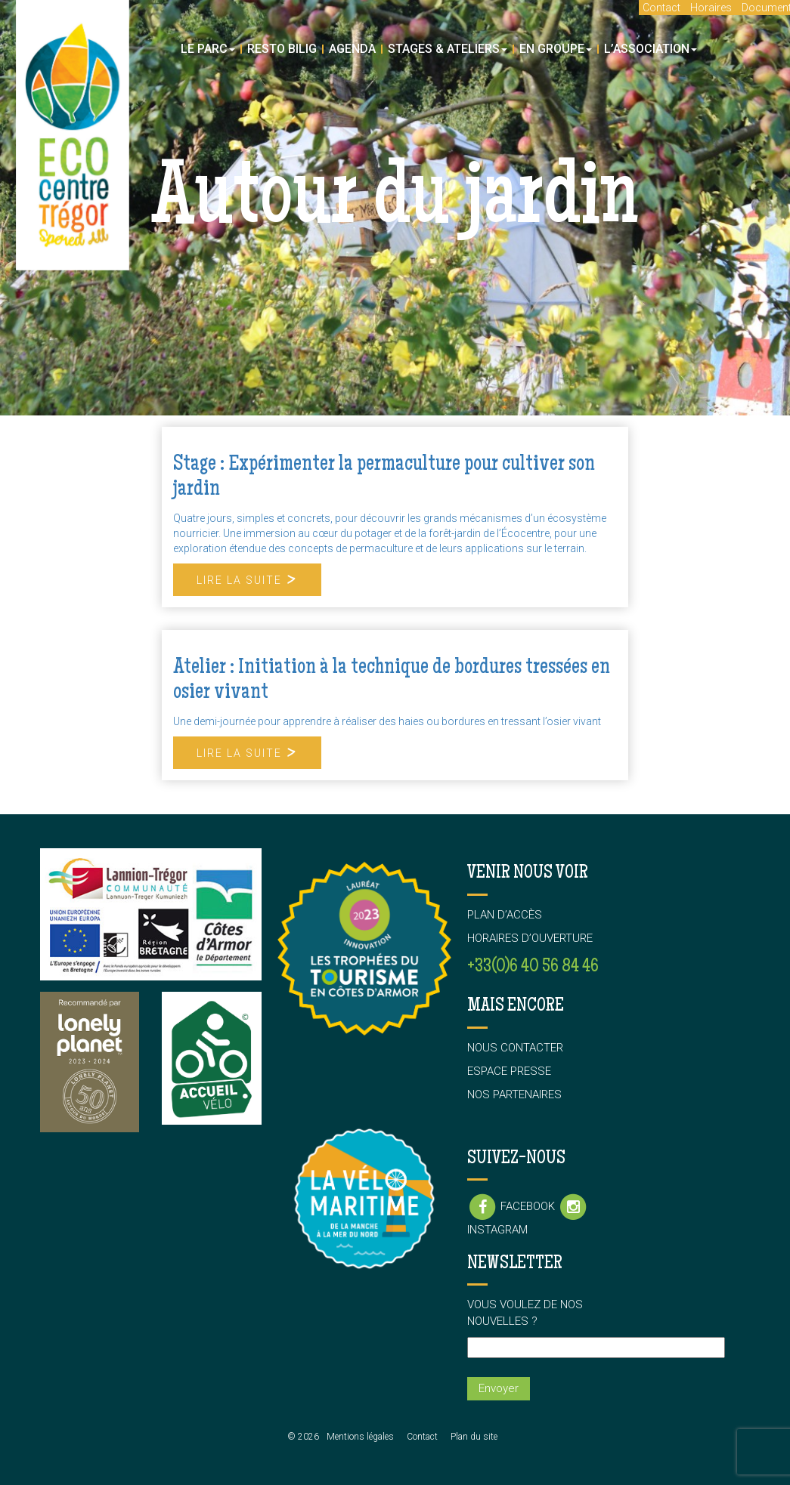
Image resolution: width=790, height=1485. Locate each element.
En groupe (555, 49)
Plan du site (474, 1436)
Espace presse (509, 1071)
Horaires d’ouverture (530, 938)
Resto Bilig (282, 49)
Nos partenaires (514, 1094)
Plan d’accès (504, 915)
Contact (661, 8)
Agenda (352, 49)
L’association (650, 49)
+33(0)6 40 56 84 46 (533, 967)
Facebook (512, 1206)
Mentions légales (360, 1436)
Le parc (208, 49)
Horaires (711, 8)
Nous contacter (515, 1047)
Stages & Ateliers (447, 49)
